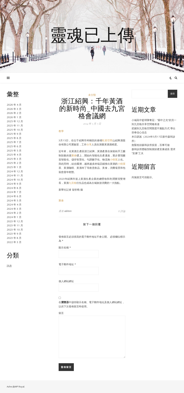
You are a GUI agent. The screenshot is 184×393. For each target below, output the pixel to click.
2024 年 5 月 (14, 200)
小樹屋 (114, 159)
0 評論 (121, 211)
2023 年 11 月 (15, 225)
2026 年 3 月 (14, 109)
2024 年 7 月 (14, 192)
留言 (61, 313)
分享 (89, 144)
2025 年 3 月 (14, 158)
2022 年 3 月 (14, 242)
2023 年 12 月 (15, 221)
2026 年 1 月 (14, 117)
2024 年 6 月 (14, 196)
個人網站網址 (66, 281)
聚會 (74, 155)
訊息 (9, 265)
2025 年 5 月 (14, 150)
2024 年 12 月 (15, 171)
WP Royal (19, 386)
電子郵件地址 (67, 264)
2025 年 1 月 (14, 167)
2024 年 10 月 (15, 179)
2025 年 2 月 (14, 163)
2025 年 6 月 (14, 146)
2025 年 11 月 (15, 125)
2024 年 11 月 (15, 175)
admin (68, 211)
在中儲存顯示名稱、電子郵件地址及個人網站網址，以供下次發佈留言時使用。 (92, 304)
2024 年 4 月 (14, 204)
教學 (61, 131)
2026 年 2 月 (14, 113)
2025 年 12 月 (15, 121)
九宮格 (72, 182)
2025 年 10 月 (15, 129)
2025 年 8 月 (14, 138)
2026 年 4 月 (14, 104)
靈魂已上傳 (92, 34)
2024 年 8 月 (14, 188)
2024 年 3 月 (14, 208)
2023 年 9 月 (14, 233)
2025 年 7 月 (14, 142)
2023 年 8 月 (14, 237)
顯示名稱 (65, 247)
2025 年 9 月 (14, 133)
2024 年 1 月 (14, 217)
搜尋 (172, 93)
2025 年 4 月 (14, 154)
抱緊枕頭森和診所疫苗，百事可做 (151, 145)
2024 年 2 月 (14, 212)
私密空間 (107, 140)
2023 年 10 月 (15, 229)
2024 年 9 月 (14, 183)
